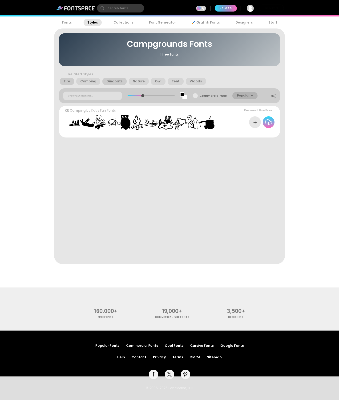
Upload (225, 8)
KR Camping (75, 110)
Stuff (272, 22)
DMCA (195, 357)
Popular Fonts (107, 345)
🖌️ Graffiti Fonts (206, 22)
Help (121, 357)
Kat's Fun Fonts (103, 110)
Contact (139, 357)
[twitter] (169, 374)
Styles (92, 22)
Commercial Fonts (142, 345)
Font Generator (162, 22)
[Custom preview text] (92, 96)
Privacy (159, 357)
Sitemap (214, 357)
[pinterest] (185, 374)
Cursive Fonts (202, 345)
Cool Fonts (174, 345)
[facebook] (153, 374)
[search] (120, 8)
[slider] (142, 95)
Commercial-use (213, 96)
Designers (244, 22)
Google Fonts (232, 345)
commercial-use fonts (172, 317)
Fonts (67, 22)
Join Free (272, 8)
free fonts (106, 317)
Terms (177, 357)
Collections (123, 22)
